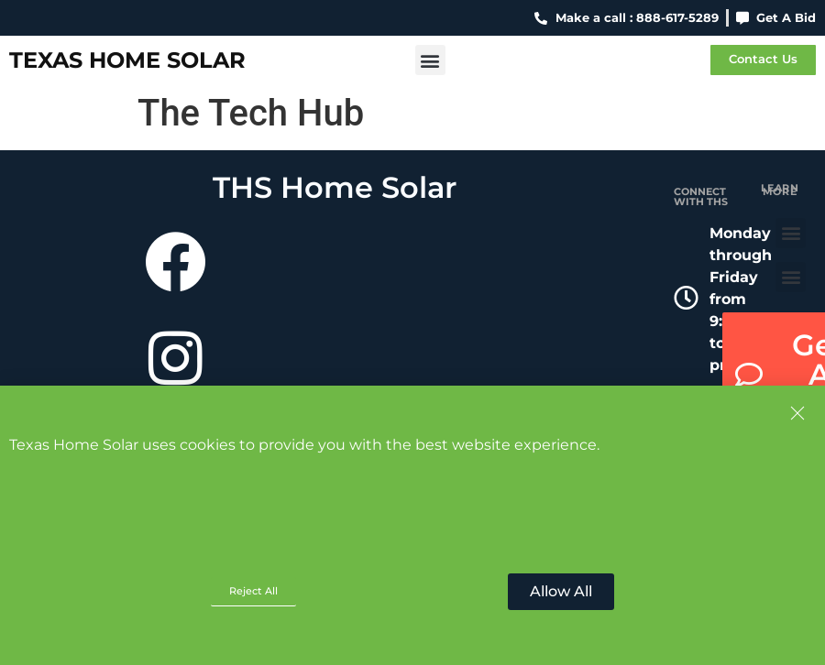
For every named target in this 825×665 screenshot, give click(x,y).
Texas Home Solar (127, 60)
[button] (430, 60)
